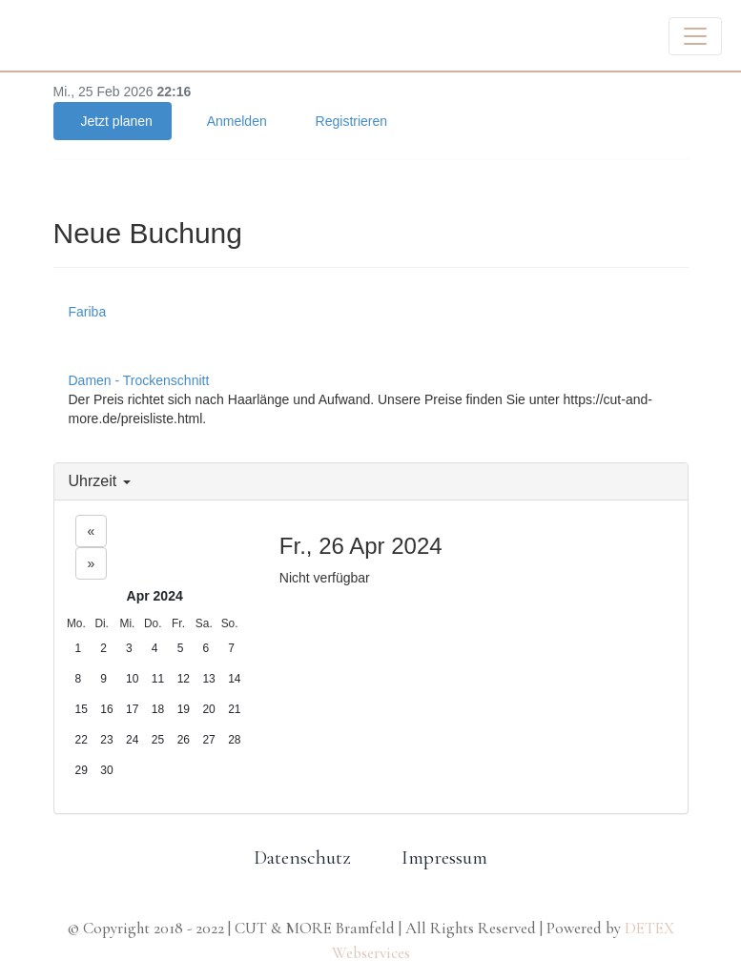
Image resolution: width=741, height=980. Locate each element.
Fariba (88, 311)
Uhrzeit (100, 481)
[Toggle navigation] (695, 36)
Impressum (444, 857)
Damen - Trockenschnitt (139, 380)
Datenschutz (302, 857)
